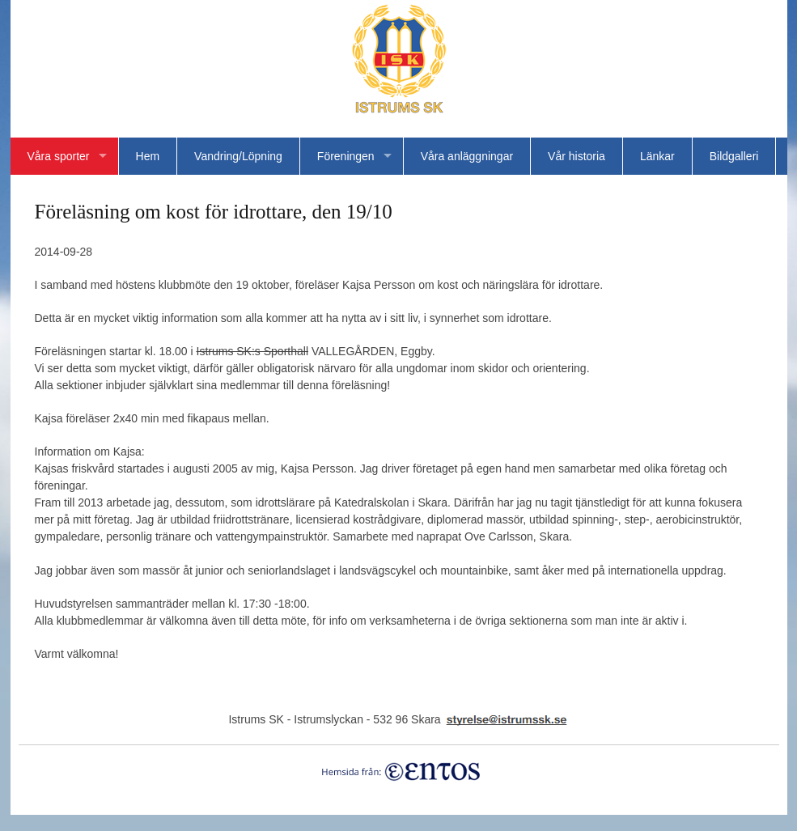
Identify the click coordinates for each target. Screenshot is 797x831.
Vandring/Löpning (238, 156)
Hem (148, 156)
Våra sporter (59, 156)
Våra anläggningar (467, 156)
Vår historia (576, 156)
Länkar (657, 156)
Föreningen (346, 156)
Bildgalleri (734, 156)
